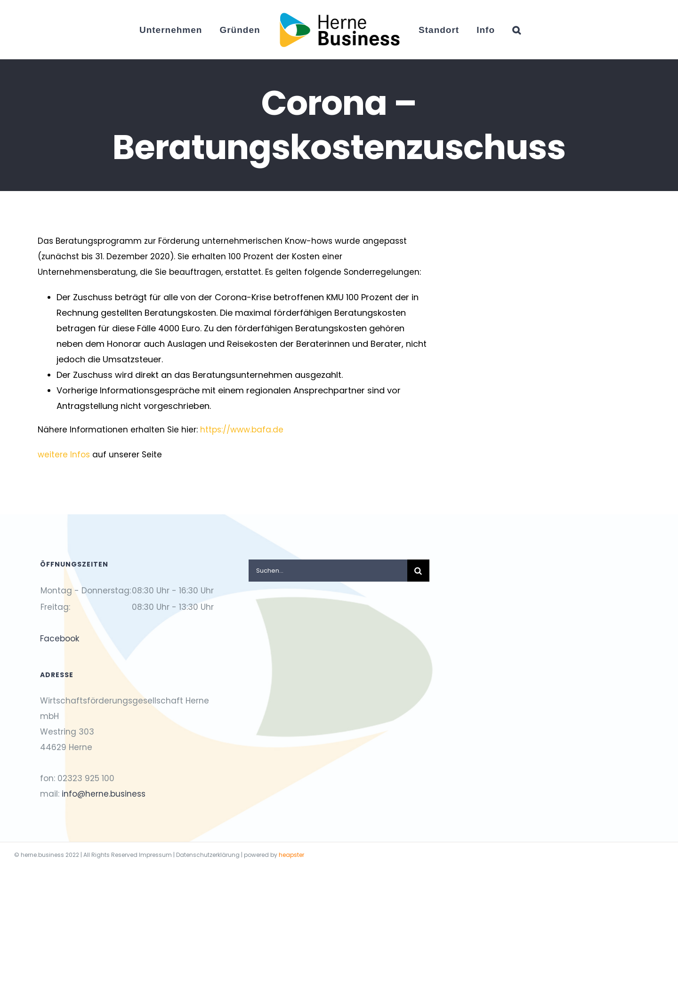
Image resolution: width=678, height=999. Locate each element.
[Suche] (418, 570)
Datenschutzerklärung (208, 855)
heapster (291, 855)
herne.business (42, 855)
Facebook (59, 638)
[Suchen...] (328, 570)
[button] (516, 29)
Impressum (155, 855)
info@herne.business (103, 793)
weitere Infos (65, 454)
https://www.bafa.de (241, 429)
